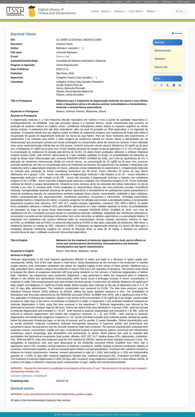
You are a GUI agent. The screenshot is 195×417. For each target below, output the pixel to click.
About (152, 11)
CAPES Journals (183, 2)
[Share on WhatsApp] (155, 85)
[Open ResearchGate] (174, 85)
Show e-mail (62, 56)
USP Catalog (56, 2)
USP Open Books (151, 2)
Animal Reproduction (67, 65)
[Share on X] (167, 85)
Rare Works (96, 2)
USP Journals (167, 2)
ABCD (129, 2)
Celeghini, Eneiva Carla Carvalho (73, 77)
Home (95, 11)
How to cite (161, 67)
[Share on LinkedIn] (180, 85)
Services (120, 11)
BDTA (137, 2)
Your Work (136, 11)
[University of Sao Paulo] (15, 11)
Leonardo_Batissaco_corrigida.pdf (29, 375)
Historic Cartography (113, 2)
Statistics (160, 59)
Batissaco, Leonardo (67, 48)
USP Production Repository (76, 2)
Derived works (163, 50)
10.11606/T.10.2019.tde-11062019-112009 (78, 39)
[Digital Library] (32, 11)
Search (106, 11)
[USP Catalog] (81, 48)
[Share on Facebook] (161, 85)
